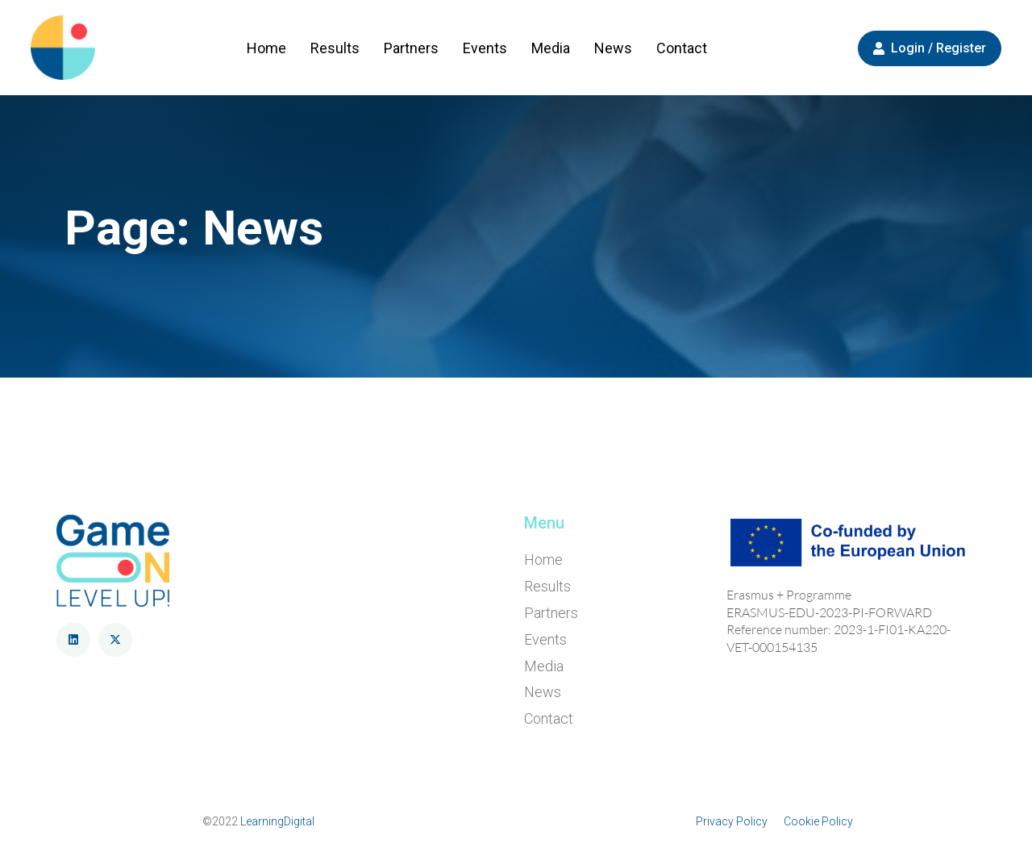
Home (266, 48)
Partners (411, 48)
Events (485, 48)
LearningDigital (277, 821)
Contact (681, 48)
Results (335, 48)
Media (550, 48)
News (613, 48)
